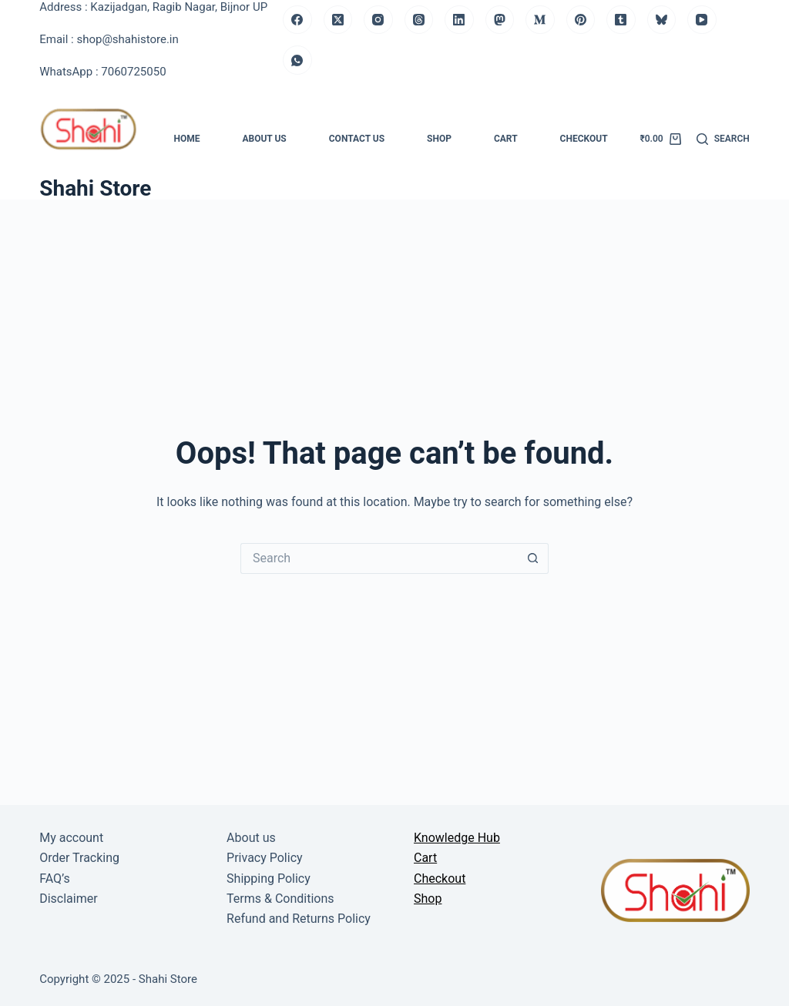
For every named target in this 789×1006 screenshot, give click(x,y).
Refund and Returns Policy (299, 918)
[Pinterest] (581, 20)
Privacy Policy (265, 857)
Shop (439, 138)
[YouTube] (702, 20)
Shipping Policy (269, 878)
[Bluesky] (662, 20)
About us (264, 138)
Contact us (356, 138)
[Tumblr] (621, 20)
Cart (506, 138)
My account (71, 837)
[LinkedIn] (459, 20)
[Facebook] (297, 20)
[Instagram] (378, 20)
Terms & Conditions (280, 898)
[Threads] (419, 20)
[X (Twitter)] (338, 20)
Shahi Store (95, 188)
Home (186, 138)
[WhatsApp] (297, 60)
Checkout (584, 138)
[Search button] (533, 558)
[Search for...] (379, 558)
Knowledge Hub (457, 837)
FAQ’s (54, 878)
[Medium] (540, 20)
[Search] (723, 139)
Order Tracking (79, 857)
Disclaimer (68, 898)
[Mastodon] (500, 20)
